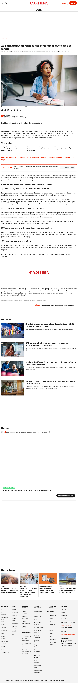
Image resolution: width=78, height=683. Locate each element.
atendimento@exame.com (68, 634)
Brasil (3, 624)
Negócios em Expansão (38, 671)
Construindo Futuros (37, 623)
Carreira (3, 627)
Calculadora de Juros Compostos (26, 645)
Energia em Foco (39, 627)
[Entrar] (73, 3)
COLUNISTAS (5, 652)
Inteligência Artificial (4, 642)
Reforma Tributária (37, 636)
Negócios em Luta (38, 646)
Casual (14, 609)
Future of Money (14, 627)
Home (2, 38)
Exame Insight (3, 637)
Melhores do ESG (37, 666)
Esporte (14, 615)
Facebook (63, 618)
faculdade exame (52, 607)
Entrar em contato (66, 625)
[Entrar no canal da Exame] (65, 495)
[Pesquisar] (6, 3)
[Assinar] (64, 3)
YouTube (63, 609)
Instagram (64, 615)
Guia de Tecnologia (25, 617)
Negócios (3, 649)
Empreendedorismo (39, 300)
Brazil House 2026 (38, 612)
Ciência (14, 631)
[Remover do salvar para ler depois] (20, 110)
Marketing (15, 612)
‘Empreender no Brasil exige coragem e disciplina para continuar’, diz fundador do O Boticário (38, 148)
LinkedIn (63, 612)
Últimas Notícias (3, 613)
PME (39, 9)
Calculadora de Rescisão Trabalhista (26, 638)
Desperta (52, 624)
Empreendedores (25, 300)
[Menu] (2, 3)
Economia (4, 630)
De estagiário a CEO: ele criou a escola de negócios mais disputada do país (27, 432)
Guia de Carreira (24, 627)
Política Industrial (37, 650)
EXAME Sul (37, 616)
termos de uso (18, 680)
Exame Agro (14, 619)
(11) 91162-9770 (68, 627)
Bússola (36, 619)
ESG (2, 633)
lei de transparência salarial (56, 680)
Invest (3, 646)
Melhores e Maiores (37, 661)
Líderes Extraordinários (38, 641)
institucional (9, 680)
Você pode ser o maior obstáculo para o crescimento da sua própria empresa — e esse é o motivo (13, 148)
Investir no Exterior (37, 631)
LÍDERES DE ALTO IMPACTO (4, 619)
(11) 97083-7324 (68, 641)
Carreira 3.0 (53, 621)
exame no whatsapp (9, 487)
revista (52, 611)
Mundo (14, 606)
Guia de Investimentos (26, 622)
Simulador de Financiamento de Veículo (26, 651)
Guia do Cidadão (24, 612)
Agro (51, 636)
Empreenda (53, 639)
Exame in (52, 618)
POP (13, 634)
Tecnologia (15, 623)
